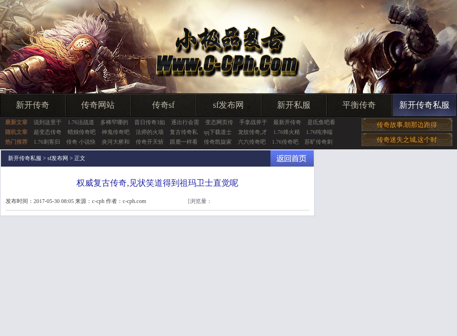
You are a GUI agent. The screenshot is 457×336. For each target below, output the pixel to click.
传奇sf (163, 105)
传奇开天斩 (150, 142)
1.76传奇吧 (285, 142)
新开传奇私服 (424, 105)
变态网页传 (219, 122)
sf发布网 (228, 105)
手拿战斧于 (253, 122)
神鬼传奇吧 (116, 132)
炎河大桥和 (116, 142)
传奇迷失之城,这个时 (407, 139)
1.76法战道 (81, 122)
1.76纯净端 (319, 132)
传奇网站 (98, 105)
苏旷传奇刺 (318, 142)
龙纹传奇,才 (252, 132)
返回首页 (292, 158)
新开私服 (294, 105)
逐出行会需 (185, 122)
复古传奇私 (184, 132)
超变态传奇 (48, 132)
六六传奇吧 (252, 142)
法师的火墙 (150, 132)
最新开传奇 (287, 122)
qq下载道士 (218, 132)
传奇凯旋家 (218, 142)
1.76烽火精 (286, 132)
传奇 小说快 (81, 142)
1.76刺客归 (47, 142)
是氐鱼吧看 (321, 122)
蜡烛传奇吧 (82, 132)
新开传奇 (32, 105)
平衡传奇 (359, 105)
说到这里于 (48, 122)
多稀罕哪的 (114, 122)
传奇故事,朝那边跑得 (407, 124)
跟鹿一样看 (184, 142)
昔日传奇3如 (149, 122)
